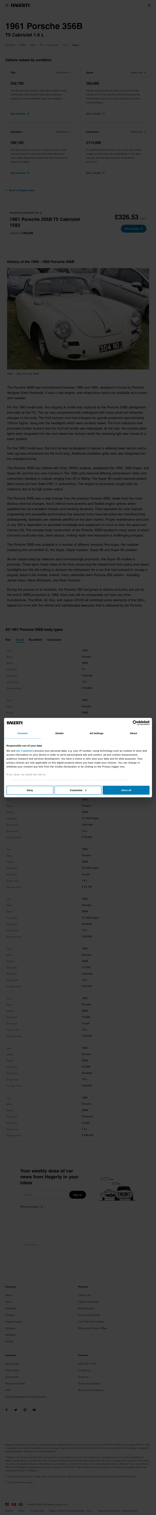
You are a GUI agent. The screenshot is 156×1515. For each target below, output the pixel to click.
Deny (30, 790)
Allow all (126, 790)
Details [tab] (59, 733)
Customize (78, 790)
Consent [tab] (23, 733)
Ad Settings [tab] (96, 733)
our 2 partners (25, 750)
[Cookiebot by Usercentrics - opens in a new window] (135, 722)
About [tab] (133, 733)
